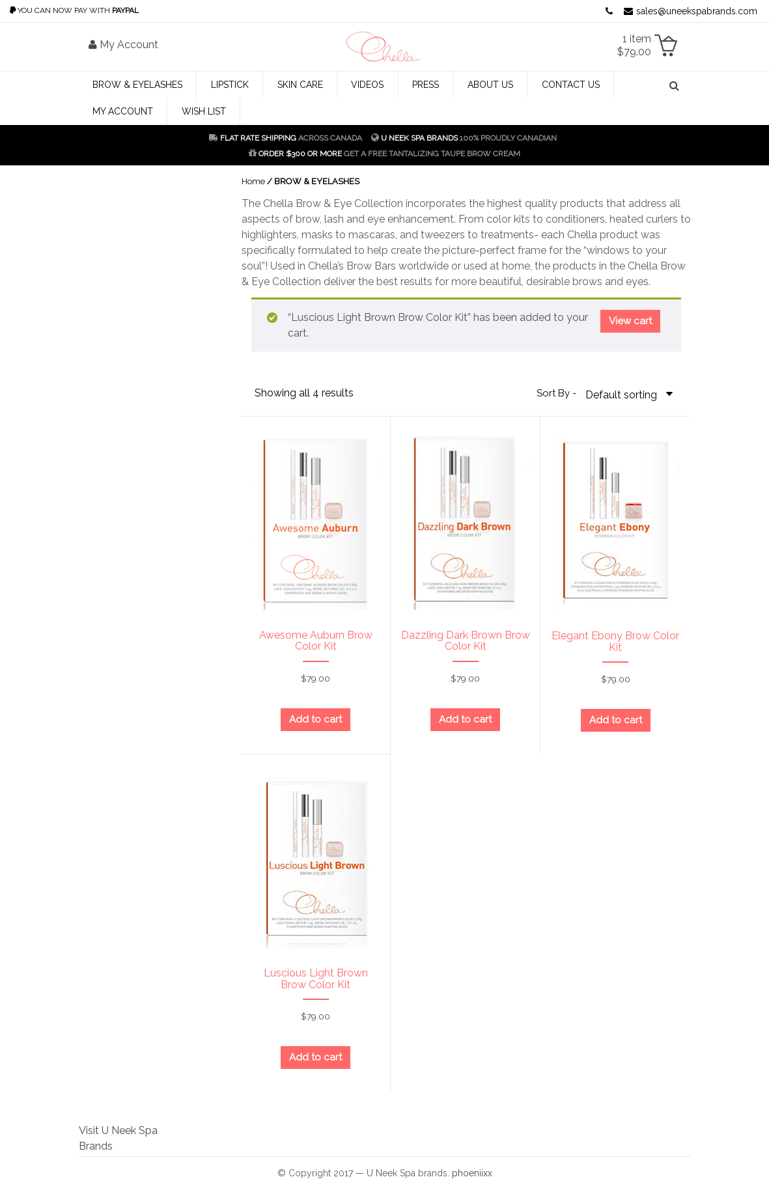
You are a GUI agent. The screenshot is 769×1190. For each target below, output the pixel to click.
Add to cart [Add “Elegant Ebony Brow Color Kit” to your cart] (615, 720)
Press (425, 84)
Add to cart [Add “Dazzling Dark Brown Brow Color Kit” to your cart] (465, 719)
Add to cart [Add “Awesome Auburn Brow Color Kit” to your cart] (315, 719)
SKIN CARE (300, 84)
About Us (490, 84)
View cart (630, 321)
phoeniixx (472, 1173)
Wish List (204, 111)
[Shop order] (631, 394)
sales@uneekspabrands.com (690, 11)
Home (253, 181)
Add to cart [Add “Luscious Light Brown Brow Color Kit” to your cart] (315, 1057)
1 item (634, 45)
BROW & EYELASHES (137, 84)
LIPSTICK (230, 84)
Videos (367, 84)
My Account (122, 111)
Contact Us (571, 84)
